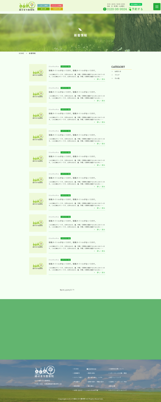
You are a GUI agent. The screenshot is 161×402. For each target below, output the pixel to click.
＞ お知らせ (116, 71)
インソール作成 (56, 5)
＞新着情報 (76, 386)
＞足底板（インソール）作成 (117, 382)
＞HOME (75, 369)
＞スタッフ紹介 (77, 377)
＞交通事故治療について (116, 369)
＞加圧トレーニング (114, 377)
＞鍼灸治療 (111, 386)
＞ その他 (115, 78)
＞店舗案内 (76, 373)
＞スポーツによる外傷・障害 (117, 373)
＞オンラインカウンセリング (117, 390)
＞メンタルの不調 (92, 390)
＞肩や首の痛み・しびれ (94, 377)
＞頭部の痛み (91, 373)
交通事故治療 (57, 9)
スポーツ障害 (44, 5)
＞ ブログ (115, 75)
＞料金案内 (76, 382)
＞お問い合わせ (77, 390)
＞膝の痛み (90, 386)
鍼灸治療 (43, 9)
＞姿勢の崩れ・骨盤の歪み (95, 382)
